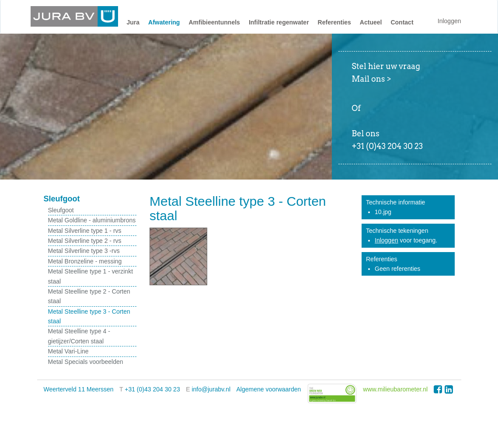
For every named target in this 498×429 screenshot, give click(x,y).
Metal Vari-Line (68, 351)
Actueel (371, 22)
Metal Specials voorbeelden (85, 361)
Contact (401, 22)
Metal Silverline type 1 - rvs (85, 230)
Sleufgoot (61, 210)
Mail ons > (371, 78)
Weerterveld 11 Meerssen (79, 389)
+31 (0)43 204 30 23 (152, 389)
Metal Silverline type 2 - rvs (85, 240)
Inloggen (449, 20)
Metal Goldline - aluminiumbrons (92, 220)
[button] (133, 24)
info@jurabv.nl (211, 389)
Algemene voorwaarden (269, 389)
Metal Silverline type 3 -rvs (84, 250)
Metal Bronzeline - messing (85, 261)
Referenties (334, 22)
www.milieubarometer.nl (395, 389)
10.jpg (383, 211)
